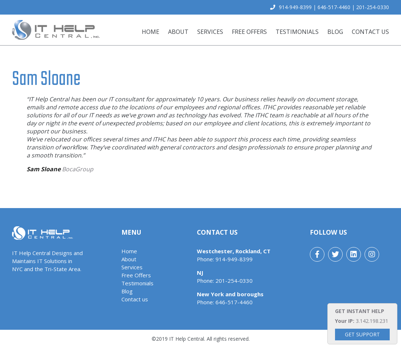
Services (210, 32)
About (178, 32)
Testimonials (297, 32)
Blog (335, 32)
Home (150, 32)
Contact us (370, 32)
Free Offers (249, 32)
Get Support (362, 334)
